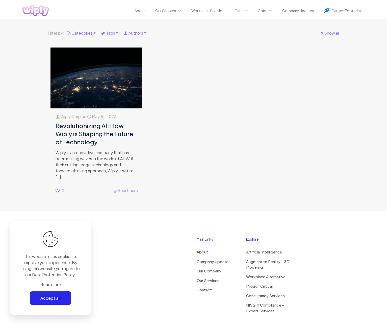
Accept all (50, 298)
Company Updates (213, 261)
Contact (204, 289)
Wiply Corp (70, 116)
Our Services (208, 280)
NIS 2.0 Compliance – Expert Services (265, 308)
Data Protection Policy (53, 274)
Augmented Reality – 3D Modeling (268, 264)
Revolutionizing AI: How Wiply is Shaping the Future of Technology (94, 134)
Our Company (209, 270)
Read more (128, 190)
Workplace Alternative (266, 276)
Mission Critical (259, 286)
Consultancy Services (265, 295)
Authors (135, 33)
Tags (110, 33)
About (202, 251)
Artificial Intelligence (264, 251)
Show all (330, 33)
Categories (82, 33)
